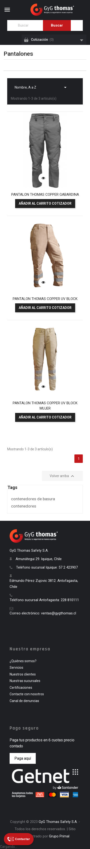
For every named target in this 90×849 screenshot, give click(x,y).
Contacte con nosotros (27, 694)
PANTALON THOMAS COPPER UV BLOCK (45, 299)
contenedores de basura (33, 498)
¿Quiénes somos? (23, 661)
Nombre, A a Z (41, 86)
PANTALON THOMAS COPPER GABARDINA (45, 194)
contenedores (23, 506)
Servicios (16, 667)
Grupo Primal (59, 836)
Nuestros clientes (23, 674)
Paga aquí (22, 758)
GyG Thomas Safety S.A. (58, 822)
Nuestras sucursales (25, 681)
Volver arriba (62, 476)
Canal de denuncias (24, 701)
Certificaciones (21, 687)
